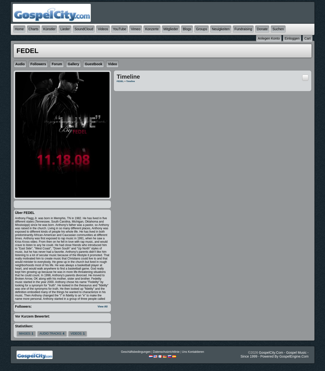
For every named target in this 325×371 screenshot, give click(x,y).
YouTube (119, 29)
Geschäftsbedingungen (136, 351)
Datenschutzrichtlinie (166, 351)
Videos (103, 29)
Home (19, 29)
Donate (262, 29)
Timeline (130, 81)
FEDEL (120, 81)
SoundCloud (83, 29)
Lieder (65, 29)
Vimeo (135, 29)
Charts (33, 29)
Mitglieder (171, 29)
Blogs (187, 29)
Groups (201, 29)
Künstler (49, 29)
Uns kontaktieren (193, 351)
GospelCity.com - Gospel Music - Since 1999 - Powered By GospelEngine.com (274, 354)
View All (103, 306)
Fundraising (243, 29)
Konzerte (152, 29)
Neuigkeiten (221, 29)
